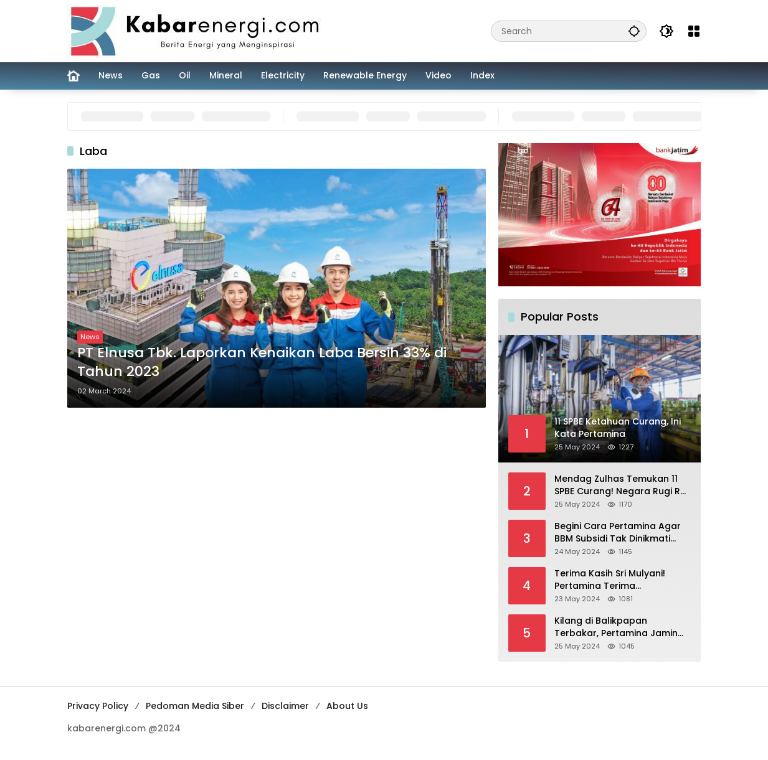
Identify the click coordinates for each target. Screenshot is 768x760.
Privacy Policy (97, 706)
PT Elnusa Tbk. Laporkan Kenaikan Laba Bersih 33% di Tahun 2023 (262, 363)
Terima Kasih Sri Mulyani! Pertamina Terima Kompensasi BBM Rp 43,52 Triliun (613, 580)
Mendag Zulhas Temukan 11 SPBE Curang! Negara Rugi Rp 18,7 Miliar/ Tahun (620, 485)
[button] (634, 31)
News (90, 337)
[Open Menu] (693, 31)
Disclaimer (285, 706)
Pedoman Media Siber (195, 706)
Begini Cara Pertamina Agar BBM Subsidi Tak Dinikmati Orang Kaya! (617, 532)
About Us (347, 706)
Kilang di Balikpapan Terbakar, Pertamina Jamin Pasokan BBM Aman (616, 627)
